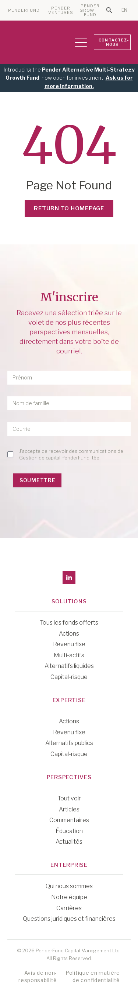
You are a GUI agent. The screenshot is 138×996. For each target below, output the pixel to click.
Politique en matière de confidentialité (93, 976)
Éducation (69, 831)
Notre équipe (69, 897)
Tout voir (69, 798)
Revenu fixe (69, 644)
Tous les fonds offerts (69, 622)
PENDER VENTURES (61, 10)
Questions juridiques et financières (69, 918)
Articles (69, 809)
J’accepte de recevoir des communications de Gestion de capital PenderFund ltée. (71, 454)
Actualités (69, 841)
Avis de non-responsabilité (37, 976)
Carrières (69, 908)
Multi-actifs (69, 655)
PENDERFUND (24, 10)
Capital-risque (69, 676)
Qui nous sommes (69, 886)
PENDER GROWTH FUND (90, 10)
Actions (69, 633)
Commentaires (69, 820)
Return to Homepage (69, 208)
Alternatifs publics (69, 742)
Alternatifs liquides (69, 665)
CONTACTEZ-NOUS (114, 42)
